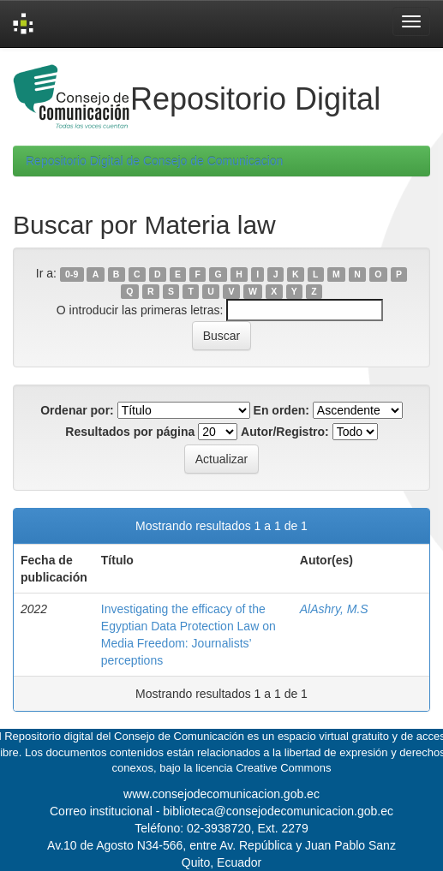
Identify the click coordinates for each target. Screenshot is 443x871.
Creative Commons (283, 767)
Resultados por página (130, 431)
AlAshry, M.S (334, 609)
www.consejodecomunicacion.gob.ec (221, 794)
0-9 (71, 274)
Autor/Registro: (285, 431)
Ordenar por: (77, 410)
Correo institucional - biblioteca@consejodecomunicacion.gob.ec (221, 811)
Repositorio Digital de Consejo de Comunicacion (154, 161)
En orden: (281, 410)
